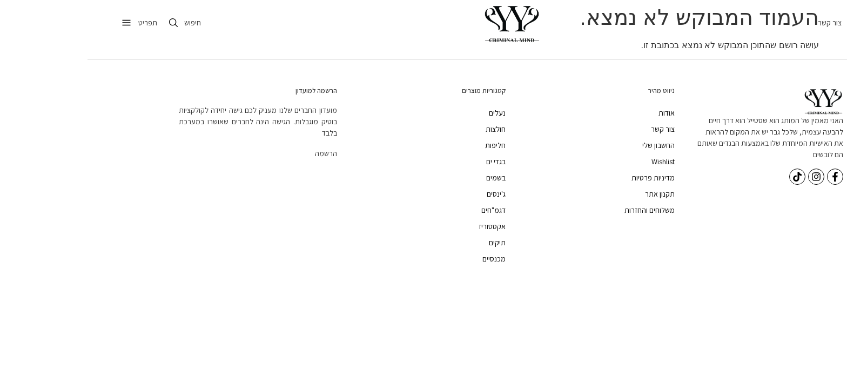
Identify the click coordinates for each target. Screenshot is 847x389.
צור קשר (742, 23)
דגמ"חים (406, 210)
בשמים (408, 178)
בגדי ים (408, 161)
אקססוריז (404, 226)
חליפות (408, 145)
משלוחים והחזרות (562, 210)
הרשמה (238, 153)
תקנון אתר (572, 194)
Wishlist (575, 161)
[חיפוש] (85, 22)
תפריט (60, 23)
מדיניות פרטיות (565, 178)
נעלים (409, 113)
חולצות (408, 129)
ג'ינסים (408, 194)
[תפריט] (38, 22)
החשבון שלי (571, 145)
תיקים (409, 242)
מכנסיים (406, 259)
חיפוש (105, 23)
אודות (579, 113)
